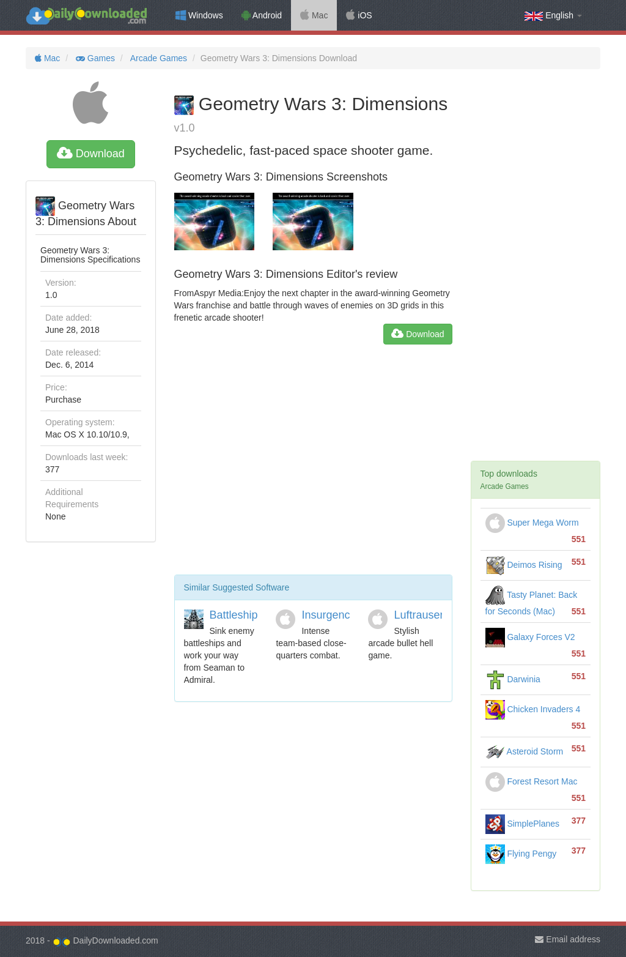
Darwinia (512, 679)
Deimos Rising (523, 565)
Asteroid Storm (524, 751)
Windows (199, 15)
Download (91, 153)
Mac (314, 15)
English (553, 15)
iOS (359, 15)
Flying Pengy (521, 853)
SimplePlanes (522, 824)
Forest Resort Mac (531, 781)
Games (94, 58)
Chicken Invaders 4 (533, 709)
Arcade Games (158, 58)
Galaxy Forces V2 (530, 637)
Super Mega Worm (532, 522)
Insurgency (328, 615)
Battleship (234, 615)
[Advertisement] (313, 464)
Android (261, 15)
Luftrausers (421, 615)
